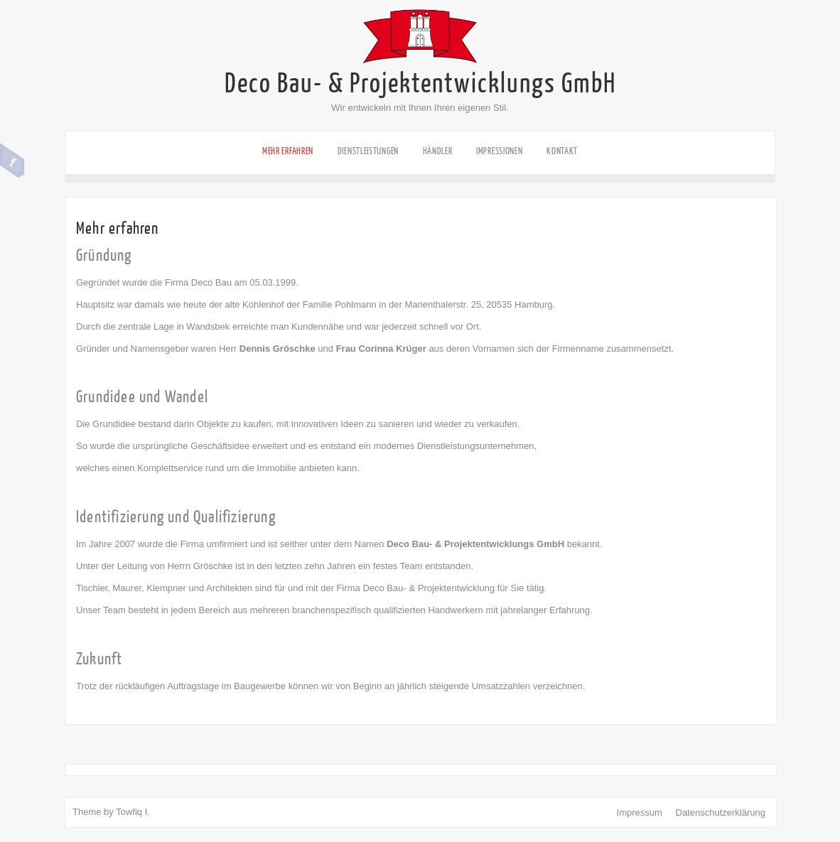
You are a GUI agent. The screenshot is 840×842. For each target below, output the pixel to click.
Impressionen (499, 151)
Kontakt (562, 151)
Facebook (12, 160)
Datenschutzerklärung (720, 812)
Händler (438, 151)
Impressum (639, 812)
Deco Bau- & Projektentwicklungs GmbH (420, 84)
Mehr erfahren (287, 151)
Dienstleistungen (368, 151)
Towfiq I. (133, 811)
